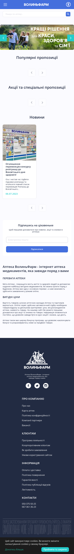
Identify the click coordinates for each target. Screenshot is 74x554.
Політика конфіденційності (36, 415)
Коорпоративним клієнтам (36, 445)
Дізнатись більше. (14, 549)
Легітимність (28, 489)
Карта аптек (28, 410)
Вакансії (26, 425)
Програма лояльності (33, 440)
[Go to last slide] (3, 38)
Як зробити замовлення (34, 450)
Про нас (26, 405)
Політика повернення (33, 475)
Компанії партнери (32, 420)
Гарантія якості (30, 479)
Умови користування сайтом (37, 455)
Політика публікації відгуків (36, 484)
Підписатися (37, 249)
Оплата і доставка (31, 470)
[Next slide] (70, 38)
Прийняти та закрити (55, 549)
